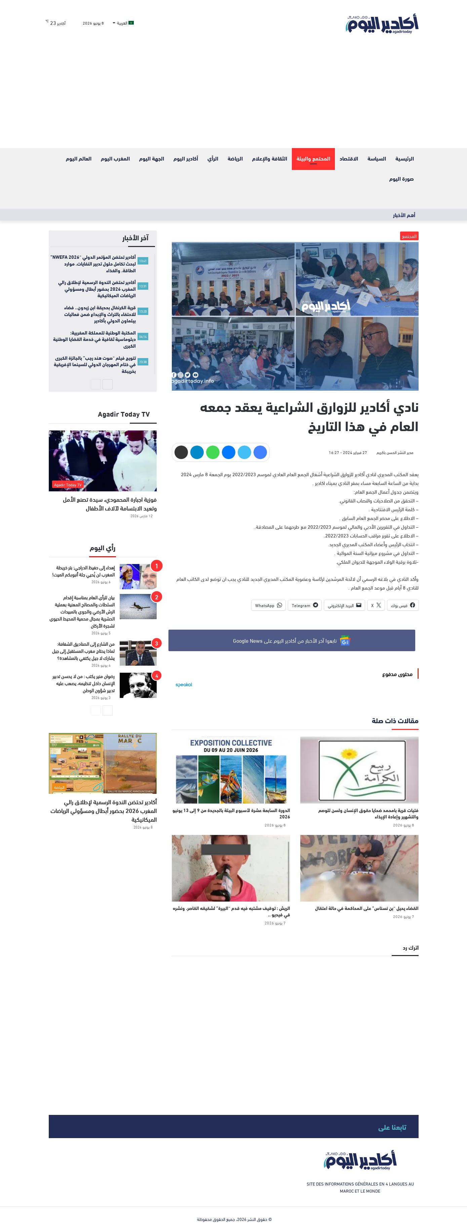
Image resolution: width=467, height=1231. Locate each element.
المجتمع (409, 236)
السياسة (376, 158)
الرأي (212, 158)
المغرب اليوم (115, 158)
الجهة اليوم (151, 158)
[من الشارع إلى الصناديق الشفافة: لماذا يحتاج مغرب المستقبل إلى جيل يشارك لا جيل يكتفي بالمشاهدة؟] (138, 653)
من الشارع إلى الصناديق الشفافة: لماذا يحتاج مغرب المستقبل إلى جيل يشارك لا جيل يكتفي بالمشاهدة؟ (83, 650)
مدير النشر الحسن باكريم (395, 452)
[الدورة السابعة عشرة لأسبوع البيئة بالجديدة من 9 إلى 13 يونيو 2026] (231, 770)
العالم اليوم (78, 158)
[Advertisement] (234, 97)
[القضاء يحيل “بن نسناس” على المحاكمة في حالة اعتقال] (359, 868)
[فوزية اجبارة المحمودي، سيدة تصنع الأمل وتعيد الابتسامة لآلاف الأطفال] (103, 460)
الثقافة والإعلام (269, 158)
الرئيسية (404, 158)
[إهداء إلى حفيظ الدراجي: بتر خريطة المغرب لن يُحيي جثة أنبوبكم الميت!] (138, 576)
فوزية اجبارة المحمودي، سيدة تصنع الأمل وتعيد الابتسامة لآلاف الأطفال (110, 503)
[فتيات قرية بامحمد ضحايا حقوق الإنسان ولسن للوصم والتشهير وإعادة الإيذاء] (359, 770)
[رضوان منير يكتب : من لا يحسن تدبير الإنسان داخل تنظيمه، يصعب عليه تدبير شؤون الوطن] (138, 685)
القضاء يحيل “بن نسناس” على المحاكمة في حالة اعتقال (367, 908)
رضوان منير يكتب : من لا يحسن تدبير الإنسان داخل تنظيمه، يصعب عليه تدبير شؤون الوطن (83, 683)
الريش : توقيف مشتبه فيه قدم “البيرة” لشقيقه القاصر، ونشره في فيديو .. (231, 911)
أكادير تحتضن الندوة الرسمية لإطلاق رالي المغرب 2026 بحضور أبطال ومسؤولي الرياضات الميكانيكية (103, 810)
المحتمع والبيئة (313, 158)
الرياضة (235, 158)
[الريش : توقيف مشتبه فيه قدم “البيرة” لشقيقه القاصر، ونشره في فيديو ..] (231, 868)
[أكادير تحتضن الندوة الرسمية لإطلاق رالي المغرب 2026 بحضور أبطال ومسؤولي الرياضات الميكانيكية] (103, 763)
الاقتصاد (349, 158)
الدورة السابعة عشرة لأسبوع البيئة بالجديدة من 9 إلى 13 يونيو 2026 (231, 813)
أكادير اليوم (185, 158)
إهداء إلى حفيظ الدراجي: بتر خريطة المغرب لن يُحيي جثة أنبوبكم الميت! (83, 570)
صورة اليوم (401, 178)
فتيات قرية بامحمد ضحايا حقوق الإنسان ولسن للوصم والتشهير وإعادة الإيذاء (368, 813)
